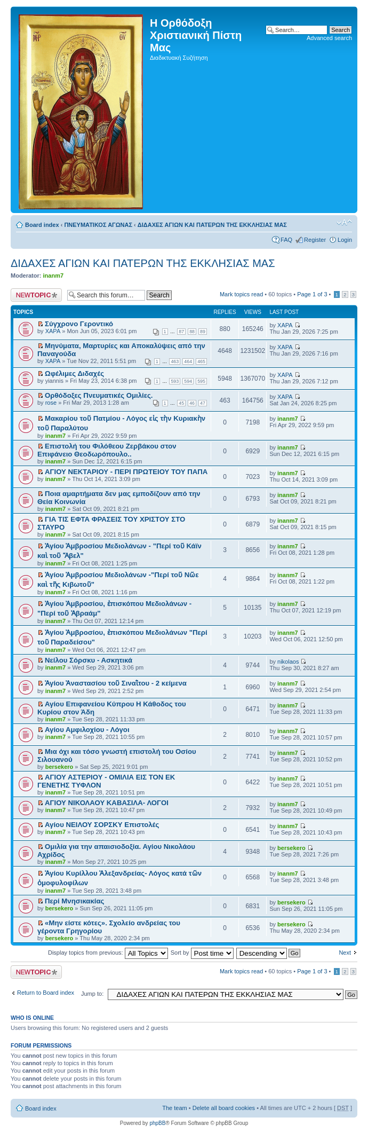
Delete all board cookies (224, 1108)
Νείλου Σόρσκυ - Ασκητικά (88, 660)
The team (174, 1108)
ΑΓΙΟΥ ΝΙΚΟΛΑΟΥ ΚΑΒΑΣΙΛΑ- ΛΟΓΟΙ (107, 803)
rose (51, 402)
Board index (42, 225)
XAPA (53, 331)
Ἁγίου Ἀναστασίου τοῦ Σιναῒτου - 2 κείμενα (116, 683)
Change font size (344, 222)
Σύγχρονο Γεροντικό (79, 324)
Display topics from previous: (108, 952)
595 (201, 381)
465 (201, 361)
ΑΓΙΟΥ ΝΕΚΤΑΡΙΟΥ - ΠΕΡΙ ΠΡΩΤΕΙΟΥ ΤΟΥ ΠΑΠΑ (126, 472)
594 (188, 381)
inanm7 (53, 275)
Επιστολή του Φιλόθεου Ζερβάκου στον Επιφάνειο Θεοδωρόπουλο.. (107, 450)
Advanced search (329, 38)
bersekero (59, 767)
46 (192, 403)
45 (181, 403)
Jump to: (92, 993)
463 (175, 361)
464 (188, 361)
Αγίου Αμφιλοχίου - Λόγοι (87, 730)
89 (202, 331)
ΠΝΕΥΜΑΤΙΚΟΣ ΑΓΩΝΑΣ (98, 225)
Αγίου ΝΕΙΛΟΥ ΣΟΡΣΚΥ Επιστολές (102, 825)
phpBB (157, 1123)
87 (181, 331)
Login (345, 240)
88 (192, 331)
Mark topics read (241, 294)
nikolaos (288, 661)
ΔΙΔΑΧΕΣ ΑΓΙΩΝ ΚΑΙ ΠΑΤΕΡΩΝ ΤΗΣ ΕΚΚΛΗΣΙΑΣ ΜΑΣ (212, 225)
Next (345, 952)
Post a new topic (36, 295)
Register (315, 240)
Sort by (202, 952)
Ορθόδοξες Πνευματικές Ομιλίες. (99, 395)
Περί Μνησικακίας (74, 901)
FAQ (286, 240)
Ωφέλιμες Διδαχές (74, 373)
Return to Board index (45, 992)
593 (175, 381)
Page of (312, 294)
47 (202, 403)
